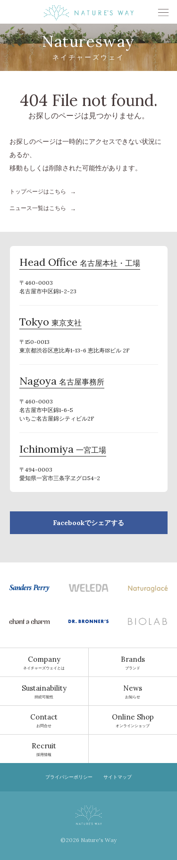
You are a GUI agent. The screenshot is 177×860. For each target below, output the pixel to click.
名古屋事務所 (61, 382)
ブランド (133, 662)
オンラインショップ (133, 720)
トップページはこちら (37, 191)
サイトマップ (117, 777)
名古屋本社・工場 (79, 263)
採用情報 (44, 749)
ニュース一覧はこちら (37, 207)
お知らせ (133, 691)
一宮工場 (62, 450)
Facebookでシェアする (88, 522)
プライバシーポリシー (69, 777)
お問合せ (44, 720)
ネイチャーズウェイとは (44, 662)
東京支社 (50, 323)
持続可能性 (44, 691)
